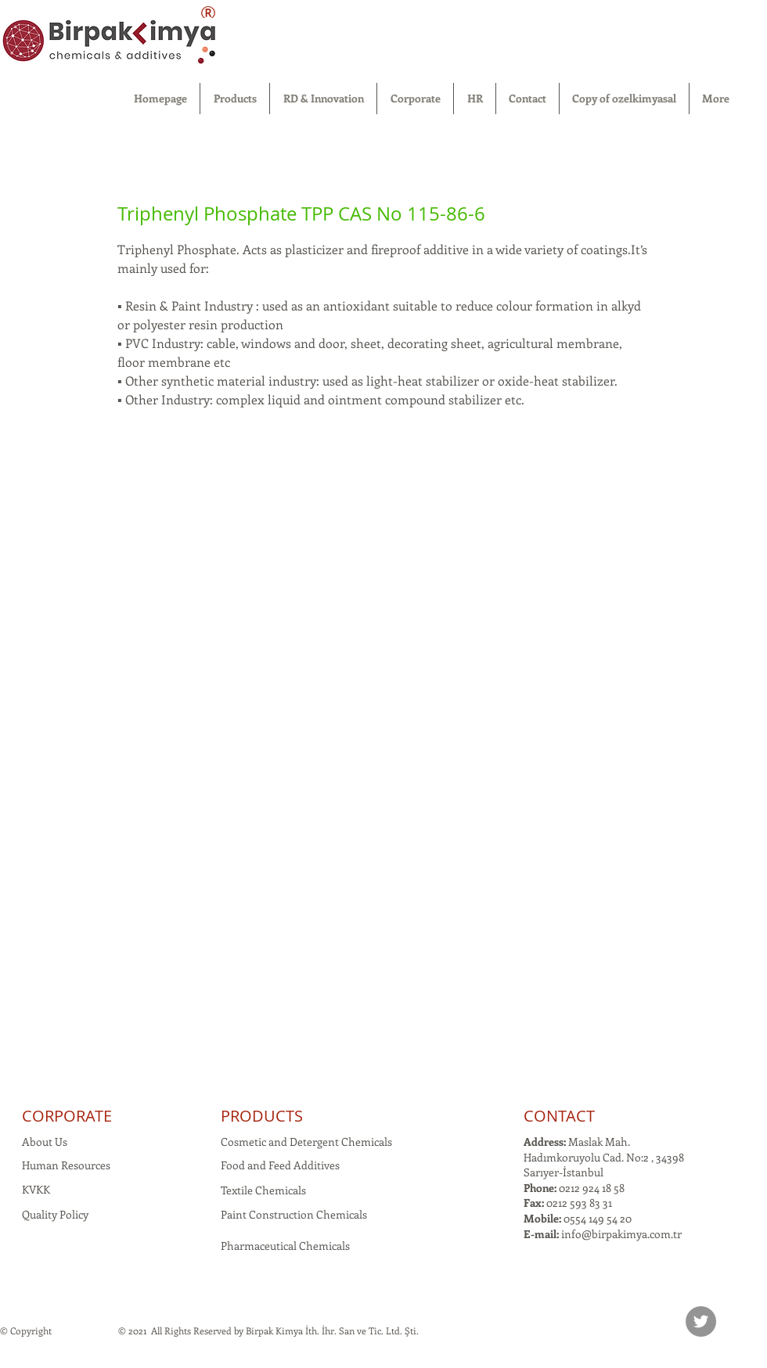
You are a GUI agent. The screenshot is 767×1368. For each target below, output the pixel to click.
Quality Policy (55, 1214)
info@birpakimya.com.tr (621, 1233)
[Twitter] (701, 1321)
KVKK (36, 1189)
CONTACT (559, 1115)
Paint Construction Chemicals (294, 1214)
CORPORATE (67, 1115)
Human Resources (66, 1165)
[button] (234, 98)
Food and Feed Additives (280, 1165)
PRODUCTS (262, 1115)
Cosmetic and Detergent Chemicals (306, 1141)
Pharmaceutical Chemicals (285, 1245)
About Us (44, 1141)
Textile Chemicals (263, 1190)
